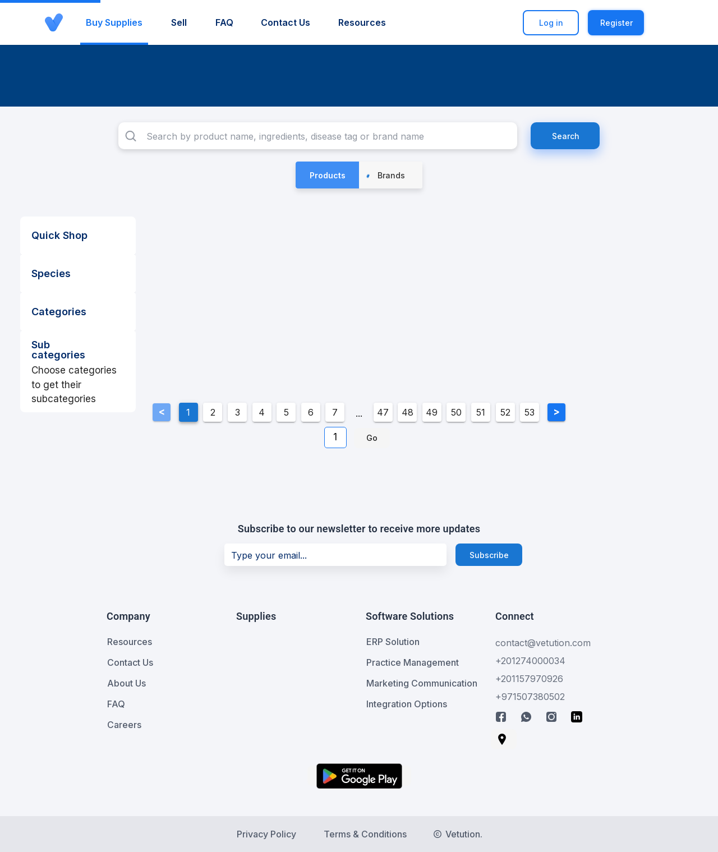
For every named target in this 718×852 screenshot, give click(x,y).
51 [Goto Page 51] (480, 412)
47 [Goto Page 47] (383, 412)
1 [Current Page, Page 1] (188, 412)
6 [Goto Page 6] (311, 412)
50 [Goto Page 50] (456, 412)
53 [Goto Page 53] (529, 412)
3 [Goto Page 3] (237, 412)
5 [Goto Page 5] (286, 412)
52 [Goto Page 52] (505, 412)
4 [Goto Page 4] (262, 412)
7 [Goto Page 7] (335, 412)
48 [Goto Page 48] (407, 412)
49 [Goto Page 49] (432, 412)
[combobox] (317, 135)
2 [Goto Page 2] (212, 412)
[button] (665, 23)
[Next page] (556, 412)
